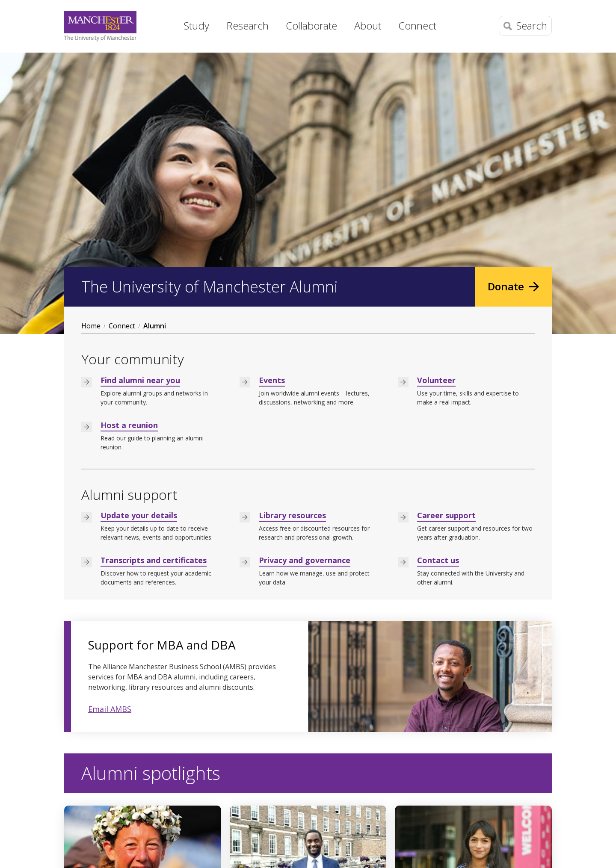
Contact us (438, 279)
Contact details (88, 803)
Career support (446, 234)
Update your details (139, 234)
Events (272, 98)
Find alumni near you (140, 98)
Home (160, 23)
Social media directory (436, 814)
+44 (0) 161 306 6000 (97, 789)
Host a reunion (129, 143)
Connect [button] (417, 25)
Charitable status (380, 854)
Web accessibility (243, 854)
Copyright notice (185, 854)
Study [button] (196, 25)
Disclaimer (80, 854)
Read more (96, 718)
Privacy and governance (304, 279)
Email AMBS (109, 427)
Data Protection (129, 854)
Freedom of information (311, 854)
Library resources (292, 234)
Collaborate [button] (311, 25)
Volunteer (436, 98)
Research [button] (247, 25)
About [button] (367, 25)
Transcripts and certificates (154, 279)
